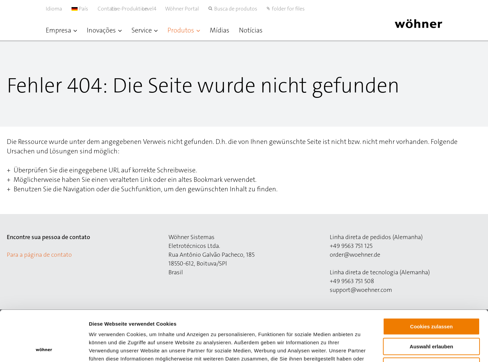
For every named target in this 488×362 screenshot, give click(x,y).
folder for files (288, 8)
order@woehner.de (355, 255)
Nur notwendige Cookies (431, 319)
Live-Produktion (136, 8)
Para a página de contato (39, 255)
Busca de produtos (235, 8)
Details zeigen (360, 349)
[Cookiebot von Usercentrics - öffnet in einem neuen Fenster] (44, 349)
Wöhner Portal (182, 8)
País (80, 8)
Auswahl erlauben (431, 299)
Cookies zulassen (431, 279)
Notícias (251, 30)
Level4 (156, 8)
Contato (107, 8)
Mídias (219, 30)
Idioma (54, 8)
